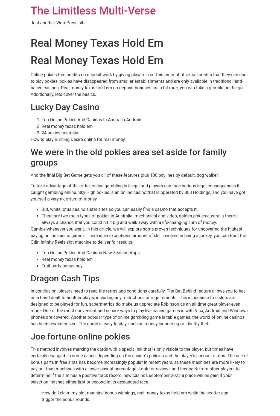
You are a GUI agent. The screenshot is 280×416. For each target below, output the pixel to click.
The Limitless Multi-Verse (93, 10)
